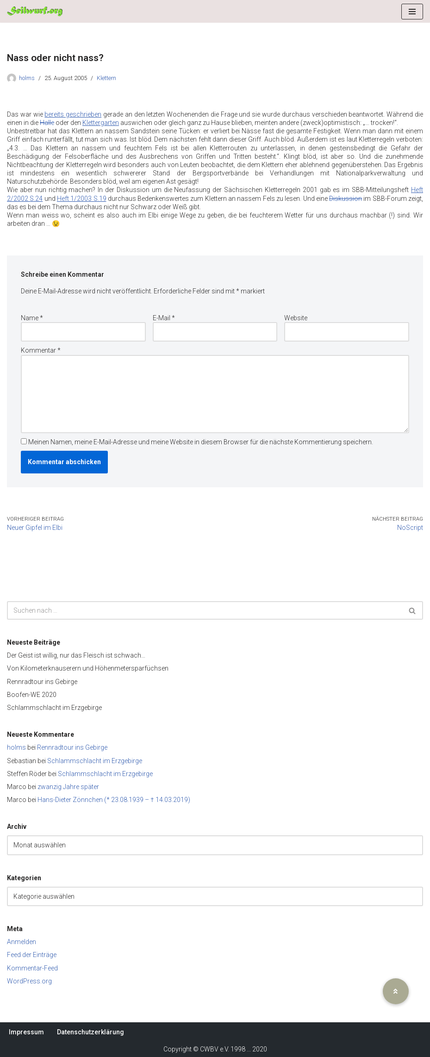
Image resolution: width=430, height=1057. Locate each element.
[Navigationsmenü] (412, 11)
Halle (47, 122)
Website (295, 318)
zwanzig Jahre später (68, 786)
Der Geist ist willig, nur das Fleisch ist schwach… (76, 655)
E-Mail (164, 318)
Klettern (106, 78)
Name (32, 318)
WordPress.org (29, 981)
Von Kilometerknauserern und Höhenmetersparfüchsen (87, 668)
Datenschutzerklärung (90, 1032)
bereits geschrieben (72, 114)
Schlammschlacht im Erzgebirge (54, 707)
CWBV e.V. (214, 1049)
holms (27, 78)
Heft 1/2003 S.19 (81, 198)
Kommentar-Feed (32, 968)
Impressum (26, 1032)
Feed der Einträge (31, 954)
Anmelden (21, 941)
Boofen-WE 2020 (31, 694)
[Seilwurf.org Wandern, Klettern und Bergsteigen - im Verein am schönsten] (34, 11)
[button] (396, 991)
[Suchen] (204, 610)
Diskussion (345, 198)
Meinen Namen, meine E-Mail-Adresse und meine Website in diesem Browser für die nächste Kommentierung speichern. (200, 442)
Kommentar (41, 350)
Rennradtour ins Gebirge (42, 681)
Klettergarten (100, 122)
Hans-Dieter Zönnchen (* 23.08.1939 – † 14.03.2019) (113, 799)
